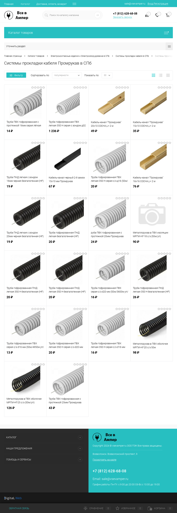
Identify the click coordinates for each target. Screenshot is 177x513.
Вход (150, 3)
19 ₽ (25, 189)
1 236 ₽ (67, 134)
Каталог (25, 4)
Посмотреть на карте (104, 459)
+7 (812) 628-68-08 (109, 471)
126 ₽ (25, 411)
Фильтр (16, 75)
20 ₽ (109, 189)
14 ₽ (25, 134)
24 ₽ (109, 245)
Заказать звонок (122, 17)
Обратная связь (16, 508)
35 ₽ (151, 134)
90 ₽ (151, 245)
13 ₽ (25, 355)
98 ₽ (151, 355)
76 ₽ (151, 189)
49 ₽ (109, 134)
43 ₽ (67, 411)
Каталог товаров (88, 32)
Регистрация (161, 3)
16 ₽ (109, 300)
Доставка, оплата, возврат (51, 4)
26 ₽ (151, 300)
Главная (8, 4)
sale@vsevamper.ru (134, 3)
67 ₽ (67, 189)
